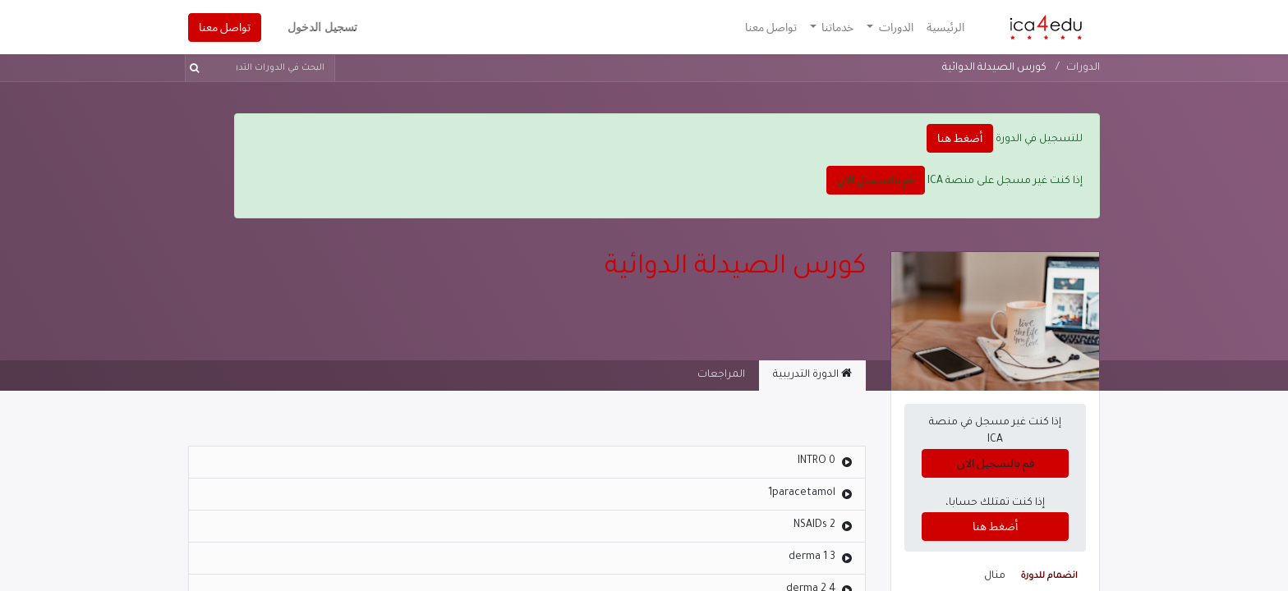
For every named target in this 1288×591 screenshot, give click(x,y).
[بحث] (197, 68)
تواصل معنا (225, 27)
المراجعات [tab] (721, 375)
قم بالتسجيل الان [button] (875, 179)
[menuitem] (945, 27)
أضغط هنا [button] (959, 138)
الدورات (1083, 68)
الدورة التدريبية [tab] (812, 374)
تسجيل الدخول (322, 27)
